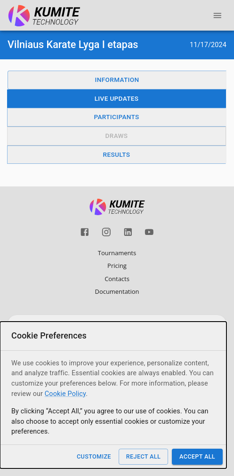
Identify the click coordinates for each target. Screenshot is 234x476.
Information (117, 79)
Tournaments (117, 253)
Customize (94, 456)
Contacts (117, 278)
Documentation (117, 291)
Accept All (197, 456)
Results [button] (116, 154)
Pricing (117, 265)
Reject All (143, 456)
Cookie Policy (65, 394)
